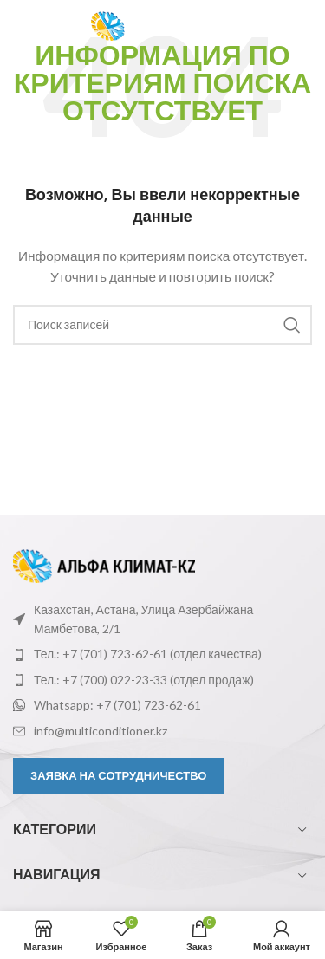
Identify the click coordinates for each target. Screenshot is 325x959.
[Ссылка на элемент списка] (162, 654)
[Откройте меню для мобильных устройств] (43, 26)
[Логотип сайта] (168, 24)
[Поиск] (162, 325)
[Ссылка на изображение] (104, 564)
